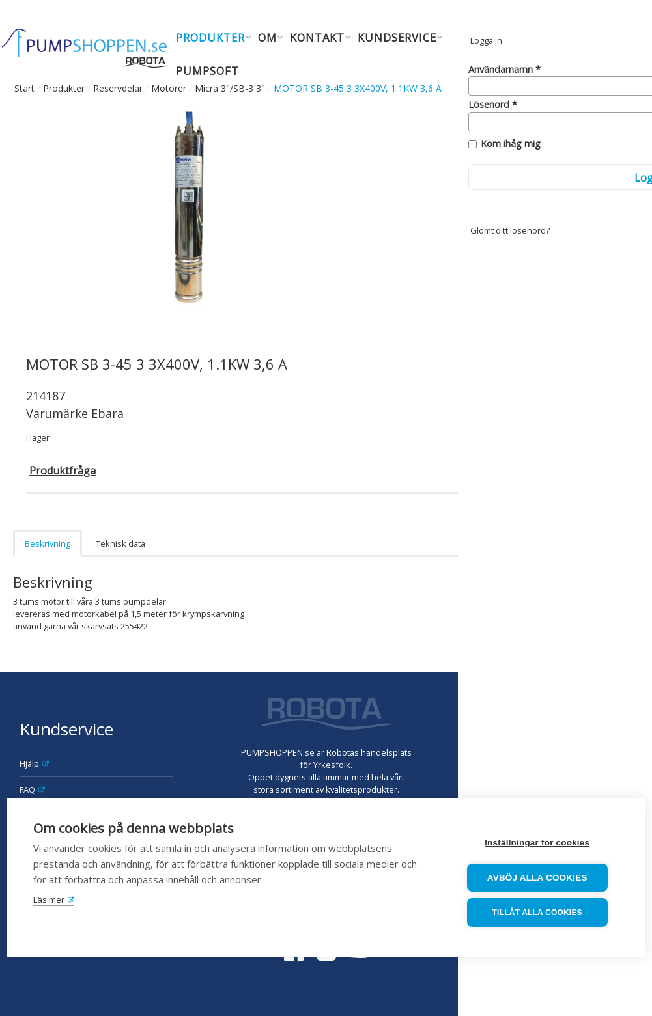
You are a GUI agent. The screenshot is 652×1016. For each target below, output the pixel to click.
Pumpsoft (207, 70)
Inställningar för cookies (540, 844)
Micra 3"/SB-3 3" (230, 88)
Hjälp (29, 763)
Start (24, 88)
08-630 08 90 (608, 791)
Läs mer (48, 901)
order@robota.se (598, 752)
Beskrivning (47, 543)
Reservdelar (118, 88)
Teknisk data (120, 543)
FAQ (27, 789)
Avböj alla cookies (540, 878)
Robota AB (581, 703)
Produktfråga (62, 470)
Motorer (168, 88)
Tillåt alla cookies (541, 913)
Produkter (64, 88)
